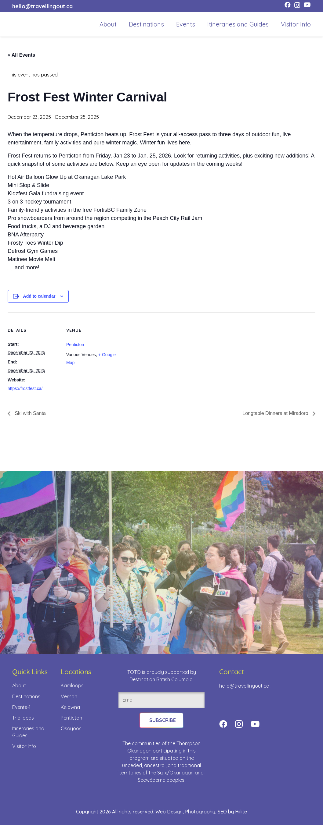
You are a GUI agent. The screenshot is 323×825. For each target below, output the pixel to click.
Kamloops (72, 685)
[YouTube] (307, 5)
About (19, 685)
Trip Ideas (23, 717)
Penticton (75, 344)
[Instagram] (297, 5)
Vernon (69, 696)
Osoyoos (71, 728)
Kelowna (70, 707)
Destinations (26, 696)
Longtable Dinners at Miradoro (276, 413)
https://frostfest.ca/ (25, 388)
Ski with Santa (29, 413)
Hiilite (241, 812)
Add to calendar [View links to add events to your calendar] (39, 296)
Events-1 (21, 707)
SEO (222, 812)
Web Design (169, 812)
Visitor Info (24, 746)
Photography (200, 812)
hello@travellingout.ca (244, 686)
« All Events (21, 55)
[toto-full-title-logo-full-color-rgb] (22, 24)
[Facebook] (288, 5)
